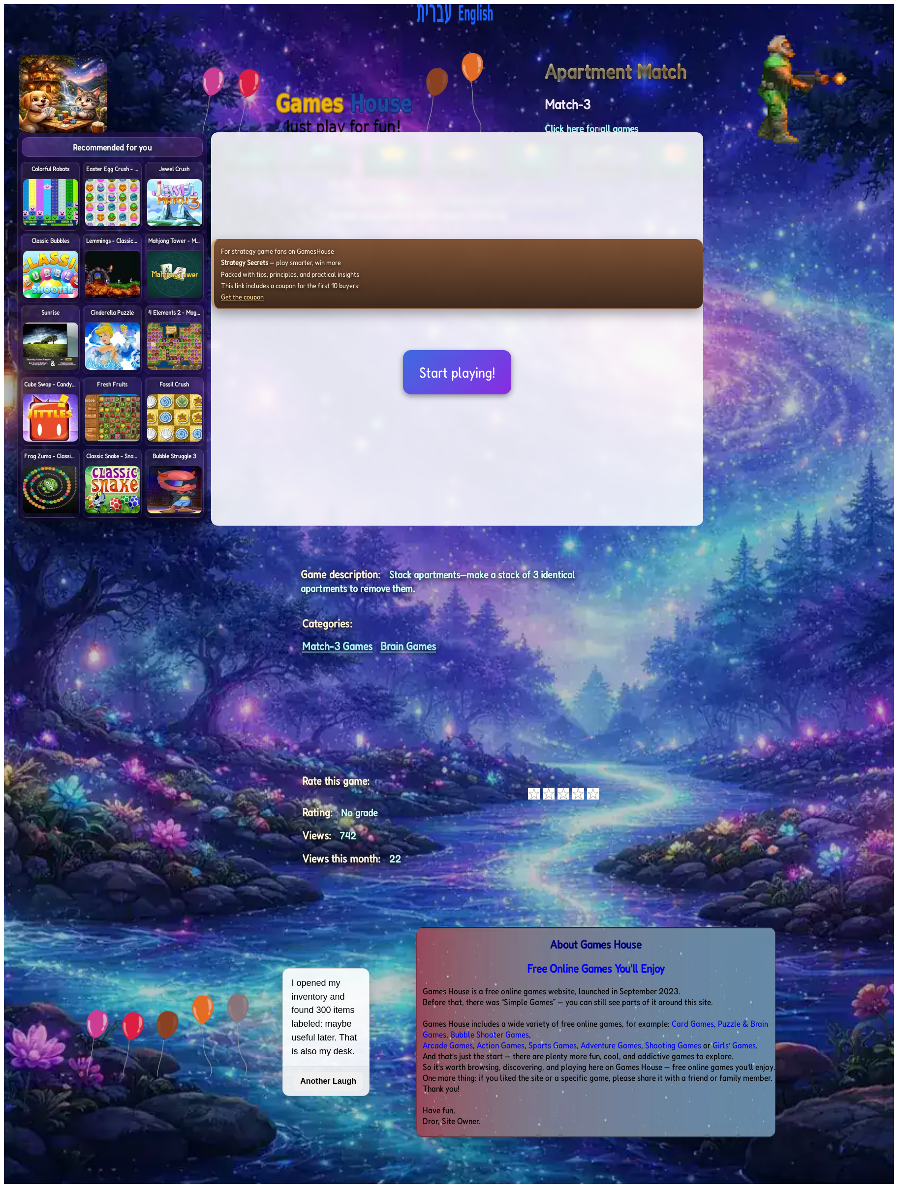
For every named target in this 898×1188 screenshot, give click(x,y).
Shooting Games (673, 1045)
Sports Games (552, 1045)
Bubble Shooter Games (489, 1034)
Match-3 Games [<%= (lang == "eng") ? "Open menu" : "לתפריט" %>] (337, 646)
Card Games (693, 1023)
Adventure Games (611, 1045)
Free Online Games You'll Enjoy (596, 968)
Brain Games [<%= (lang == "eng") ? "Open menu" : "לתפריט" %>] (408, 646)
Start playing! (457, 372)
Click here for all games (591, 128)
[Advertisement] (825, 279)
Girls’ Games (734, 1045)
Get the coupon (242, 296)
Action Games (501, 1045)
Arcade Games (448, 1045)
